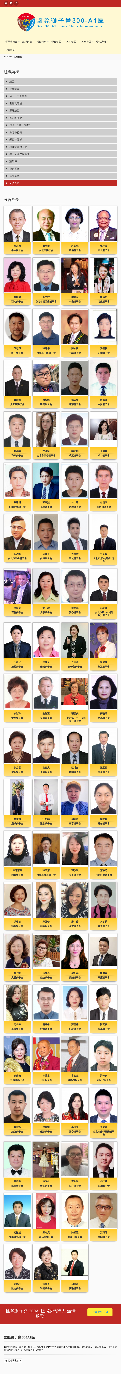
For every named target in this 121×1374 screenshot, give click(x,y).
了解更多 (100, 1312)
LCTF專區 (86, 41)
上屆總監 (13, 89)
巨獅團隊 (13, 168)
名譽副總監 (14, 103)
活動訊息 (41, 41)
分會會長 (13, 183)
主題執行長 (14, 132)
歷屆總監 (13, 110)
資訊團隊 (13, 176)
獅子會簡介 (11, 41)
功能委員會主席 (16, 147)
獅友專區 (56, 41)
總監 (10, 81)
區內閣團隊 (14, 117)
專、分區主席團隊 (18, 154)
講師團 (11, 161)
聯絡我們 (101, 41)
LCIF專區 (71, 41)
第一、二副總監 (16, 96)
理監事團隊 (14, 139)
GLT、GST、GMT (17, 125)
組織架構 (27, 41)
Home (9, 57)
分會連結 (10, 50)
